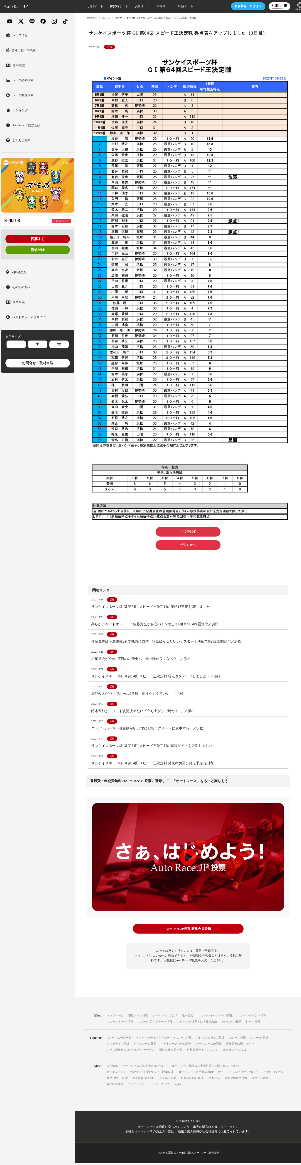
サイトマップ (160, 1086)
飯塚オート (155, 6)
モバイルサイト (138, 1086)
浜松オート (133, 6)
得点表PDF (188, 531)
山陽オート (177, 6)
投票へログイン (61, 221)
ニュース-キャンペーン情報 (215, 1017)
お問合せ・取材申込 (37, 363)
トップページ (115, 1017)
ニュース (107, 18)
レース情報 (253, 1023)
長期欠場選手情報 (236, 1080)
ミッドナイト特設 (118, 1046)
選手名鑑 (187, 1017)
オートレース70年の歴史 (176, 1046)
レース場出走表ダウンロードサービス (131, 1052)
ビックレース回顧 (145, 1046)
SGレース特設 (183, 1040)
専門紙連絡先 (115, 1086)
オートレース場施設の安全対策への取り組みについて (206, 1068)
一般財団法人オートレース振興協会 (199, 1155)
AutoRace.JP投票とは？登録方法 (197, 1023)
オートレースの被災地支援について (145, 1068)
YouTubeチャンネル (234, 1052)
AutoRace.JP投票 (231, 1023)
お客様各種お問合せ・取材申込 (200, 1080)
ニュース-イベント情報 (251, 1017)
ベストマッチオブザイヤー (153, 1040)
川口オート (87, 6)
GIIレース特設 (259, 1040)
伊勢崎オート (110, 6)
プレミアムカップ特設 (210, 1040)
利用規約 (112, 1080)
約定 (125, 1080)
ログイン (239, 6)
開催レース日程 (138, 1017)
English (177, 1086)
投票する (38, 239)
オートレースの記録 (209, 1046)
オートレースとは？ (165, 1017)
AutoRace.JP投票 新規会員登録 (188, 931)
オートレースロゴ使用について (238, 1074)
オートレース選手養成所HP (196, 1074)
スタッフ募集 (260, 1080)
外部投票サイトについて (202, 1052)
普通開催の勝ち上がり (240, 1046)
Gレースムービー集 (119, 1040)
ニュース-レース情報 (120, 1023)
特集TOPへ (188, 545)
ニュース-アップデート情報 (155, 1023)
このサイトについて (275, 1074)
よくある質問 (167, 1080)
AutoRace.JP (91, 18)
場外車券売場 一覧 (170, 1052)
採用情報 (112, 1068)
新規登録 (38, 250)
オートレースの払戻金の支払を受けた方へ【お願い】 (141, 1074)
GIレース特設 (237, 1040)
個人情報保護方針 (143, 1080)
